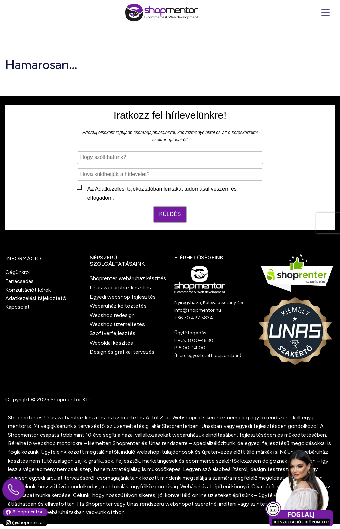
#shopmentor (24, 512)
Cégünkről (17, 272)
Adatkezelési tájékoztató (124, 189)
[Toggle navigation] (325, 12)
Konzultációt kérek (28, 290)
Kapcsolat (17, 307)
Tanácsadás (19, 281)
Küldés (170, 214)
